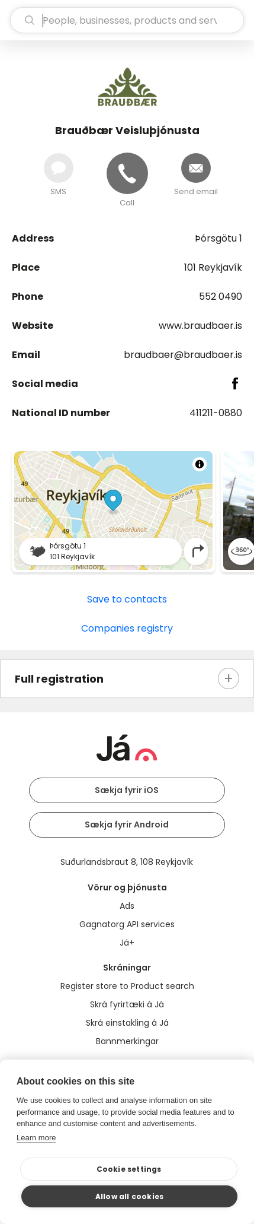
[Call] (127, 173)
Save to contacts (127, 599)
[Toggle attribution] (199, 464)
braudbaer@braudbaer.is (183, 355)
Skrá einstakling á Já (127, 1023)
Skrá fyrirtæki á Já (127, 1004)
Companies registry (127, 628)
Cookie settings (129, 1169)
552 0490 (220, 296)
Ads (127, 906)
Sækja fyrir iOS (127, 790)
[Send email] (196, 168)
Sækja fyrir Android (127, 824)
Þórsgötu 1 (218, 238)
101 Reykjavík (213, 267)
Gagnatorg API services (127, 924)
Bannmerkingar (127, 1041)
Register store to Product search (127, 986)
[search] (127, 20)
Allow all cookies (129, 1196)
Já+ (127, 943)
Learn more (36, 1137)
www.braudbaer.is (200, 325)
